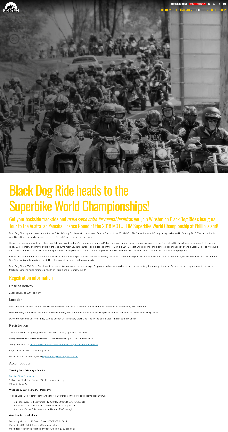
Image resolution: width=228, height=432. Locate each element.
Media (210, 10)
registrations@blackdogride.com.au (60, 356)
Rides (199, 10)
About (164, 10)
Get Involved (182, 10)
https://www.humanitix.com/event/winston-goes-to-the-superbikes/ (64, 344)
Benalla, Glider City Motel (21, 376)
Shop (223, 10)
